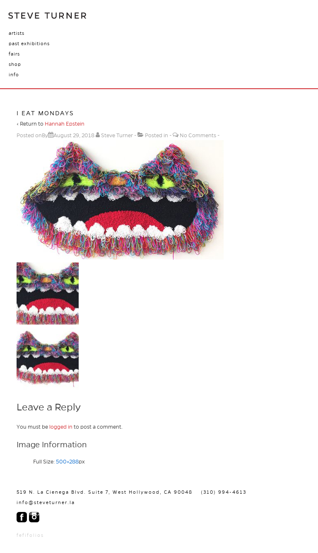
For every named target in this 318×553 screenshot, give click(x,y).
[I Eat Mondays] (73, 135)
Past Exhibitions (29, 43)
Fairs (14, 53)
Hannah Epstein (64, 124)
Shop (15, 64)
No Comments (198, 135)
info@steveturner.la (46, 502)
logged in (60, 427)
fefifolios (30, 535)
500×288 (67, 462)
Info (14, 74)
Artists (16, 33)
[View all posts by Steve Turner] (115, 135)
